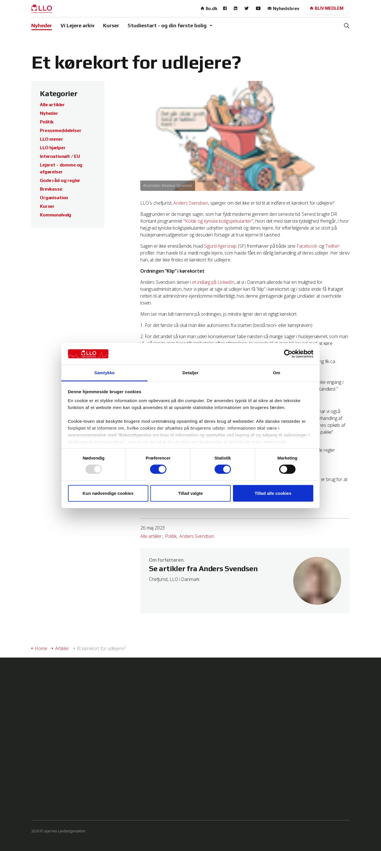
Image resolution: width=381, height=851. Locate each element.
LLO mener (51, 139)
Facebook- (307, 246)
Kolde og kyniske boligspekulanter (218, 221)
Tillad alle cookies (272, 493)
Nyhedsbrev (283, 8)
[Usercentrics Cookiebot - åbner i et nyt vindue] (288, 354)
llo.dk (209, 8)
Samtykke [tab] (104, 372)
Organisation (54, 197)
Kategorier (58, 93)
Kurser (111, 25)
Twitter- (333, 246)
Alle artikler (151, 536)
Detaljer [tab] (190, 372)
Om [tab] (276, 372)
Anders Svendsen (196, 536)
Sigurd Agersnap (220, 246)
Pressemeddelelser (60, 130)
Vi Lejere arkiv (77, 25)
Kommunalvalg (55, 215)
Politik (170, 536)
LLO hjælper (52, 147)
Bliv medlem (326, 8)
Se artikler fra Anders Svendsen (203, 569)
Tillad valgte (190, 493)
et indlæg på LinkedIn (213, 282)
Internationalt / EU (60, 156)
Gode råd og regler (60, 180)
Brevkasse (51, 189)
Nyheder (41, 25)
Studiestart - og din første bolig (167, 25)
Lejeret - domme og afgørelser (61, 168)
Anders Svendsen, (191, 203)
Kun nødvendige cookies (108, 493)
